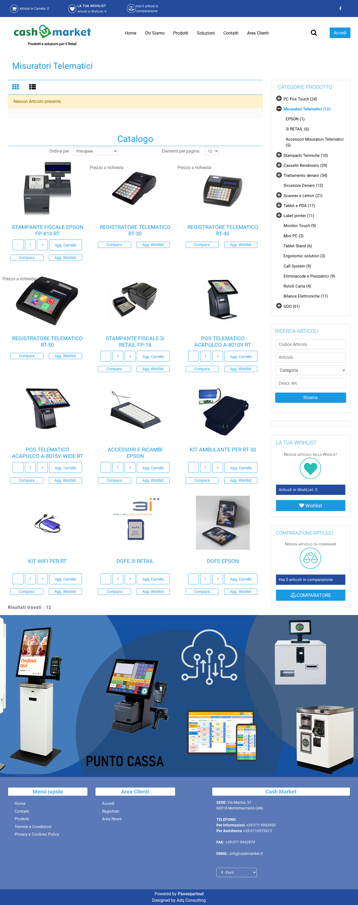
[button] (310, 398)
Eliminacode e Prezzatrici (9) (309, 276)
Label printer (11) (299, 215)
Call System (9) (297, 266)
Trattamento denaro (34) (305, 175)
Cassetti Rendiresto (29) (305, 165)
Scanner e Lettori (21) (303, 195)
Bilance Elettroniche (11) (306, 296)
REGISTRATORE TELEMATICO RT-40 (222, 232)
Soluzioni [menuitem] (206, 33)
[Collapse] (279, 108)
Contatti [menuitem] (230, 33)
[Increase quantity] (42, 246)
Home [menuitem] (130, 33)
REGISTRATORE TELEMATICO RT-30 (135, 232)
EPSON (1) (295, 119)
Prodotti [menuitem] (180, 33)
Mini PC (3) (294, 236)
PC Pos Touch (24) (300, 99)
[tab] (16, 87)
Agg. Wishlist (65, 259)
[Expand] (279, 98)
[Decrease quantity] (18, 246)
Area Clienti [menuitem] (258, 33)
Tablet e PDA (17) (299, 205)
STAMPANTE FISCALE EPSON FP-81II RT (47, 232)
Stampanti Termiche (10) (306, 155)
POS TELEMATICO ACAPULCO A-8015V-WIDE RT (47, 454)
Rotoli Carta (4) (297, 286)
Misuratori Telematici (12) (307, 109)
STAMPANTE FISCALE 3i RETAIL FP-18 (135, 343)
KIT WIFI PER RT (47, 563)
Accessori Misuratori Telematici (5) (315, 142)
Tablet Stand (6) (298, 246)
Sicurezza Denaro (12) (303, 185)
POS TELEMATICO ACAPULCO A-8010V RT (222, 343)
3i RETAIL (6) (297, 129)
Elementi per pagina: (181, 153)
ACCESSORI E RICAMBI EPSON (135, 454)
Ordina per (59, 153)
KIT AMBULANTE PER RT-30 (223, 451)
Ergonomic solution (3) (304, 256)
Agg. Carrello (65, 247)
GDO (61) (292, 306)
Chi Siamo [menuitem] (155, 33)
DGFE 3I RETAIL (135, 563)
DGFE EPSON (223, 563)
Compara (27, 259)
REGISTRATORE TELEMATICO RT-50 (47, 343)
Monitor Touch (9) (300, 225)
